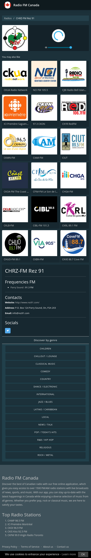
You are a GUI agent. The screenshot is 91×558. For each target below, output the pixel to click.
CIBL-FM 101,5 (41, 225)
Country (45, 379)
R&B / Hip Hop (45, 439)
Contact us (63, 546)
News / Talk (45, 424)
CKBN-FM (38, 259)
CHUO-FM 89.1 (12, 259)
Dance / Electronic (46, 386)
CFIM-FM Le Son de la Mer (47, 191)
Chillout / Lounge (45, 356)
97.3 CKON (39, 123)
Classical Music (45, 363)
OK (83, 554)
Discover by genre (45, 340)
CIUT (65, 157)
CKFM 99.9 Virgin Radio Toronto (25, 535)
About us (48, 546)
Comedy (45, 371)
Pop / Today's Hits (45, 432)
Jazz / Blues (45, 401)
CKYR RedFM (69, 123)
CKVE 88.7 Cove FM (73, 259)
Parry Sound (17, 287)
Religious (45, 447)
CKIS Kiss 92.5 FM (17, 531)
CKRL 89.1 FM (69, 225)
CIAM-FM (38, 157)
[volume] (60, 47)
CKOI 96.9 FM (15, 527)
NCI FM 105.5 (40, 90)
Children (45, 348)
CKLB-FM (9, 225)
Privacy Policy (9, 546)
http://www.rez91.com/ (27, 302)
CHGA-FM (67, 191)
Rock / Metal (46, 455)
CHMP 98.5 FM (16, 520)
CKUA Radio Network (15, 90)
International (45, 394)
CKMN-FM (9, 157)
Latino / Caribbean (45, 409)
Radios (8, 18)
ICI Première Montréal (20, 524)
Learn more (69, 554)
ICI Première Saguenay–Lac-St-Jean (23, 123)
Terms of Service (30, 546)
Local (45, 417)
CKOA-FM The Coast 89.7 (18, 191)
